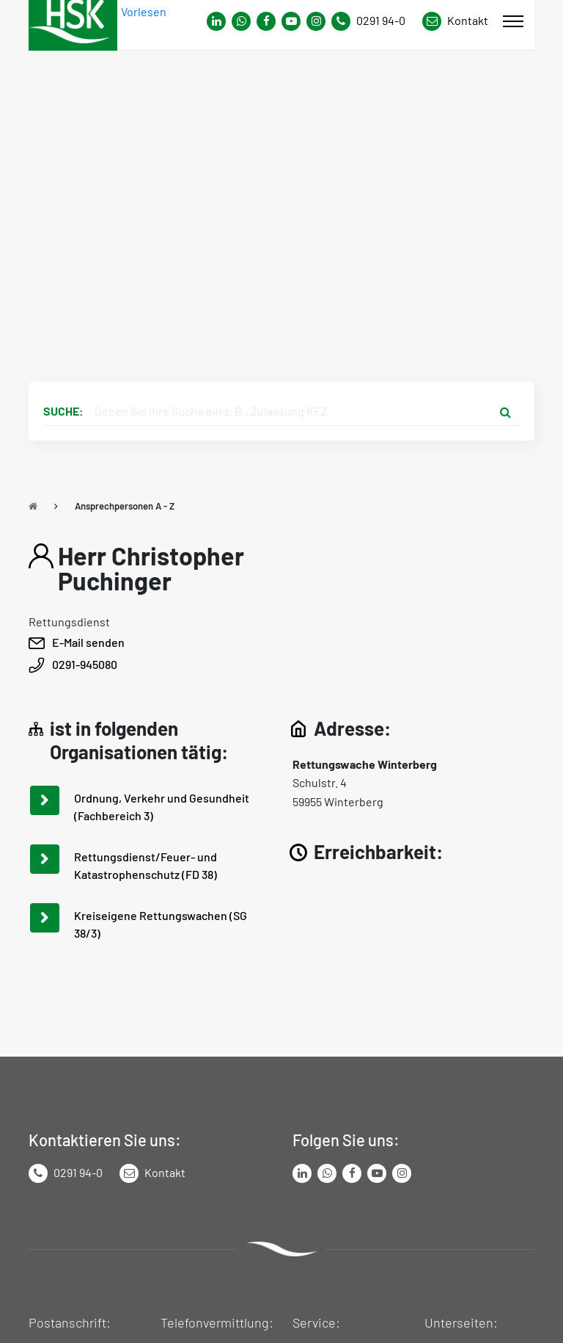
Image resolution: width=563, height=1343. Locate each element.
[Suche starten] (505, 411)
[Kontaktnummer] (373, 21)
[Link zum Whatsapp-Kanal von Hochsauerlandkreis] (216, 21)
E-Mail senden (88, 642)
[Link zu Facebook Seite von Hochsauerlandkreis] (266, 21)
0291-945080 (84, 664)
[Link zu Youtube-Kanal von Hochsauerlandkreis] (291, 21)
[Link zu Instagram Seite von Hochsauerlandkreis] (315, 21)
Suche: (63, 411)
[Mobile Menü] (513, 21)
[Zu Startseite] (33, 506)
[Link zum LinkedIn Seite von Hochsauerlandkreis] (302, 1173)
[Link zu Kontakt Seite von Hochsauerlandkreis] (455, 21)
